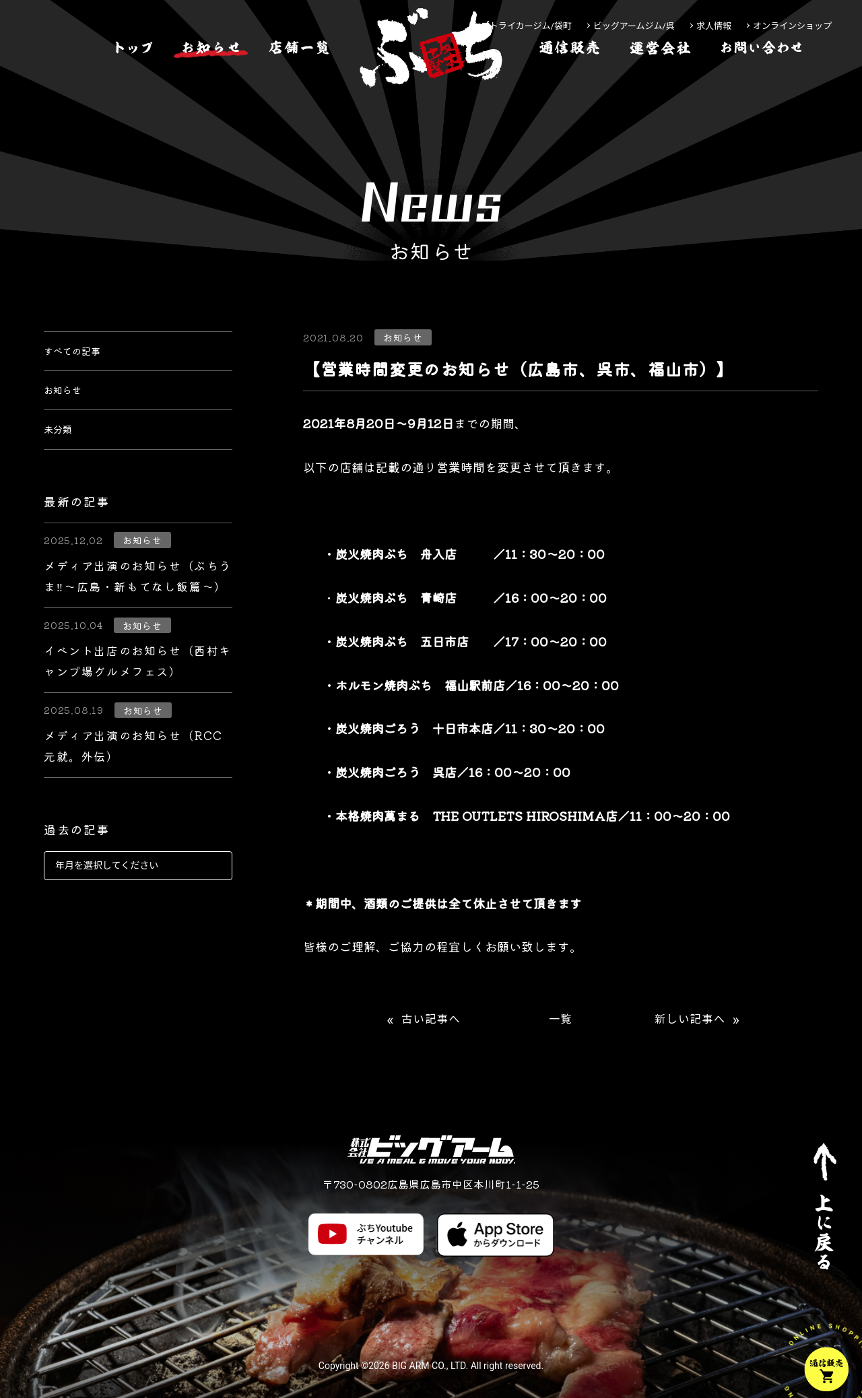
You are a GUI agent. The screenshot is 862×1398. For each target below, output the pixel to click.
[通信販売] (569, 90)
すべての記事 (80, 355)
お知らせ (68, 404)
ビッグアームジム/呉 (634, 26)
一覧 (560, 1019)
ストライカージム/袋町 (526, 26)
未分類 (62, 452)
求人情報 (713, 26)
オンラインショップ (792, 26)
